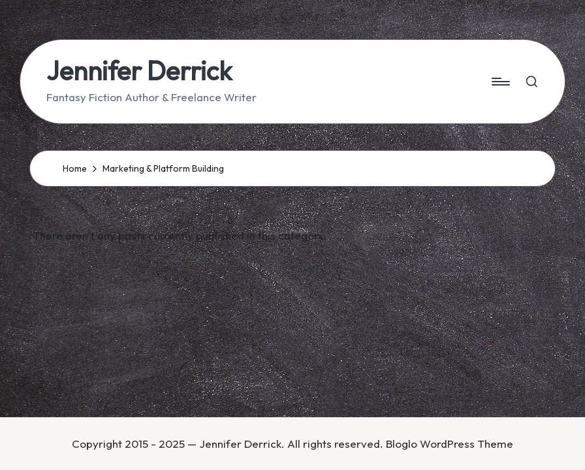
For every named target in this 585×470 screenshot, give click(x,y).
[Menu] (500, 81)
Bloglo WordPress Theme (449, 443)
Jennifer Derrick (139, 70)
